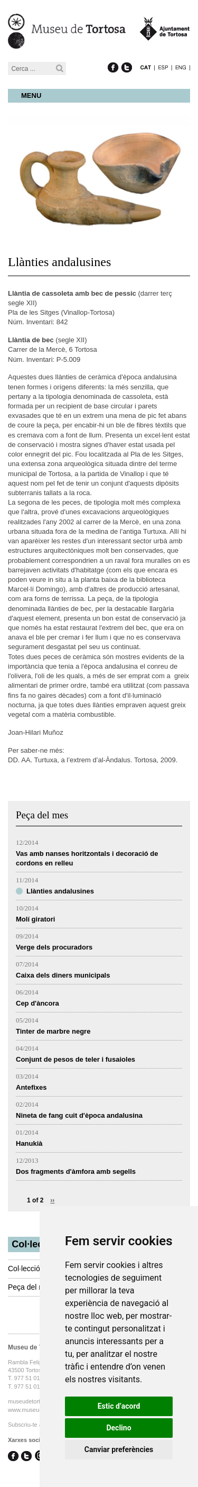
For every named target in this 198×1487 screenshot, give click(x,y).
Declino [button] (118, 1428)
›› (52, 1200)
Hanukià (29, 1143)
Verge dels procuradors (54, 947)
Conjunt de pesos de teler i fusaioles (75, 1059)
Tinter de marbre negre (53, 1031)
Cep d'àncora (37, 1003)
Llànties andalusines (60, 891)
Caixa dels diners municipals (63, 975)
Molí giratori (35, 919)
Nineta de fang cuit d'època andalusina (79, 1115)
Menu (31, 95)
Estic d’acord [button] (119, 1406)
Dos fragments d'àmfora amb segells (76, 1171)
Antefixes (31, 1087)
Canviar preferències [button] (118, 1449)
